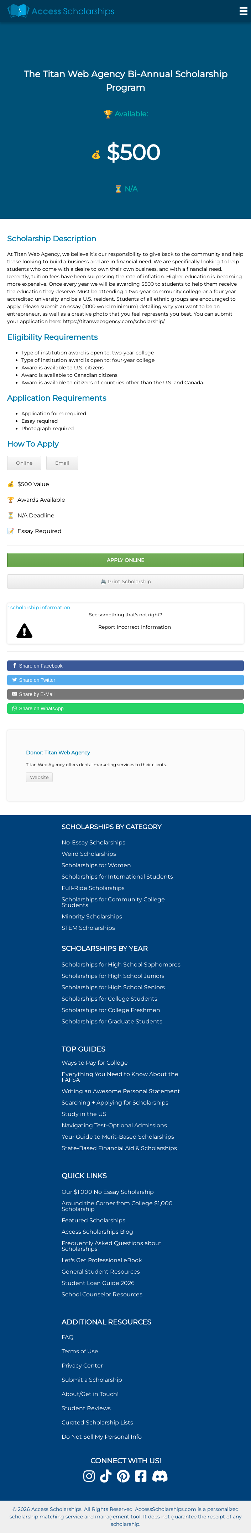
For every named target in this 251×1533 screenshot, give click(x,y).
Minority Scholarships (92, 916)
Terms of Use (80, 1351)
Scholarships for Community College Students (113, 902)
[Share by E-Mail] (125, 694)
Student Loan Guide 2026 (98, 1283)
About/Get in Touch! (90, 1394)
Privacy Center (82, 1365)
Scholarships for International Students (117, 876)
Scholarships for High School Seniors (113, 987)
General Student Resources (101, 1271)
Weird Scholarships (89, 853)
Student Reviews (86, 1408)
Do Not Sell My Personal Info (102, 1436)
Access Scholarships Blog (97, 1231)
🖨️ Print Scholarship (125, 581)
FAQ (67, 1337)
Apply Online (125, 560)
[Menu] (243, 11)
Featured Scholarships (94, 1220)
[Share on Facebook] (125, 665)
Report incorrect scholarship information (39, 607)
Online (24, 463)
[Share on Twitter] (125, 680)
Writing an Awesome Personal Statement (121, 1091)
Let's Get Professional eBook (102, 1260)
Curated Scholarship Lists (97, 1422)
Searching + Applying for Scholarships (115, 1102)
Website (39, 777)
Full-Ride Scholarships (93, 888)
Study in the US (84, 1114)
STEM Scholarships (88, 927)
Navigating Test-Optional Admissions (114, 1125)
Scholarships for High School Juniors (113, 976)
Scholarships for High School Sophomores (121, 964)
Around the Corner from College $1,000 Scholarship (117, 1206)
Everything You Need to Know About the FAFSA (120, 1077)
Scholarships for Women (96, 865)
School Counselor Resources (102, 1294)
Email (62, 463)
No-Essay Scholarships (93, 842)
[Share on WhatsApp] (125, 708)
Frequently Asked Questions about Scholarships (112, 1246)
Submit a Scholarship (92, 1379)
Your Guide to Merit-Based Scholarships (119, 1136)
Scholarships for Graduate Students (112, 1021)
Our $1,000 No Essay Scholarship (108, 1192)
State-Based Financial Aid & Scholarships (119, 1148)
